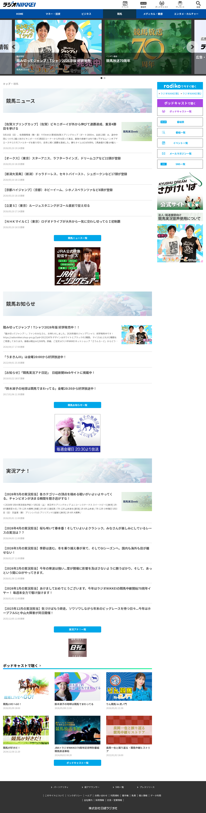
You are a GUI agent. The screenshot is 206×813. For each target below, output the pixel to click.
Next (192, 47)
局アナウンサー (92, 787)
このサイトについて (54, 795)
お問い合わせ (101, 795)
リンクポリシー (74, 795)
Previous (14, 47)
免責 (134, 795)
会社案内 (88, 800)
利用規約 (114, 795)
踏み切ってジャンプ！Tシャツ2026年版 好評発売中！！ (53, 62)
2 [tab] (104, 78)
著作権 (125, 795)
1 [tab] (101, 78)
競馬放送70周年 (118, 60)
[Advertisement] (180, 284)
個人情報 (143, 795)
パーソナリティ (61, 787)
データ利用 (155, 795)
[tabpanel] (58, 47)
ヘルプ (88, 795)
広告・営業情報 (114, 800)
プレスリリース (147, 787)
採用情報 (100, 800)
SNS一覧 (120, 787)
